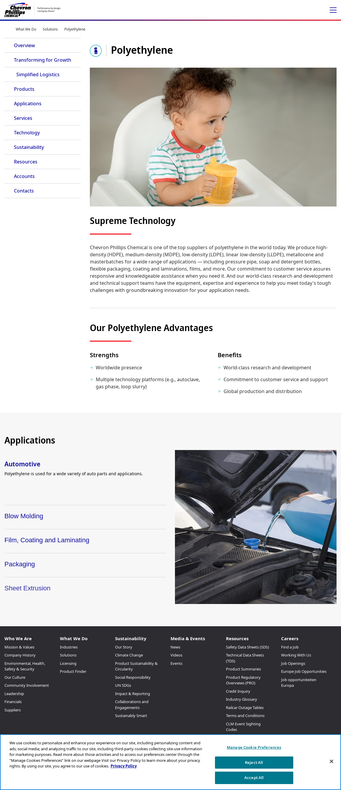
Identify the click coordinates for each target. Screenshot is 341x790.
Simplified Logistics (38, 74)
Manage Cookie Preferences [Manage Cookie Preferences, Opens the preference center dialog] (254, 747)
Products (24, 89)
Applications (28, 103)
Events (176, 663)
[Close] (331, 761)
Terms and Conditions (245, 715)
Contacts (24, 190)
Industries (69, 647)
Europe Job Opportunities (303, 671)
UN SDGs (123, 685)
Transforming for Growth (42, 60)
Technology (27, 132)
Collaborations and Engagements (132, 704)
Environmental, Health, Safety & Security (24, 666)
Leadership (14, 693)
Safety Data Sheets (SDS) (247, 647)
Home (6, 29)
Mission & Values (19, 647)
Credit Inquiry (238, 691)
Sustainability (29, 147)
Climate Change (129, 655)
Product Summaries (243, 669)
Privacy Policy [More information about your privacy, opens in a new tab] (124, 766)
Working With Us (296, 655)
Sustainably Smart (131, 715)
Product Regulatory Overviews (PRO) (243, 680)
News (175, 647)
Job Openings (293, 663)
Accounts (24, 176)
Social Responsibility (133, 677)
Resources (25, 161)
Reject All (254, 762)
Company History (20, 655)
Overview (24, 45)
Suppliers (12, 710)
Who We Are (18, 638)
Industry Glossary (241, 699)
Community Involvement (26, 685)
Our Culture (14, 677)
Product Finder (73, 671)
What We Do (26, 29)
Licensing (68, 663)
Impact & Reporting (132, 693)
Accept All (254, 777)
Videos (176, 655)
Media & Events (187, 638)
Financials (13, 701)
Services (23, 118)
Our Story (123, 647)
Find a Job (290, 647)
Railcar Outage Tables (245, 707)
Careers (289, 638)
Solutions (50, 29)
